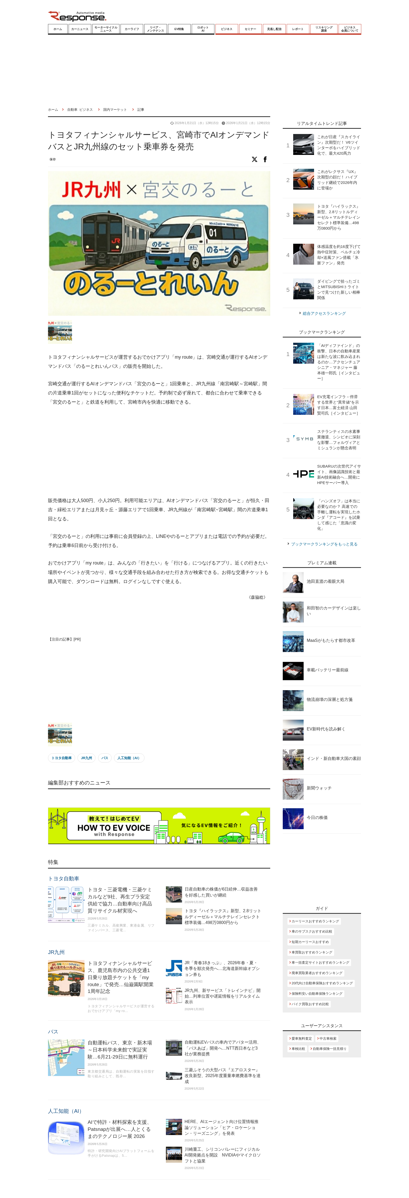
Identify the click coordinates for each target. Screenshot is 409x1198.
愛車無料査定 (302, 1038)
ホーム (57, 29)
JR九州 (86, 758)
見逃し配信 (274, 29)
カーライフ (132, 29)
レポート (298, 29)
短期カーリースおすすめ (310, 942)
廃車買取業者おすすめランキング (317, 973)
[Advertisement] (159, 451)
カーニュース (79, 29)
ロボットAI (203, 29)
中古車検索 (328, 1038)
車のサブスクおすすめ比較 (312, 931)
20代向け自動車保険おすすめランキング (322, 983)
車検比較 (298, 1049)
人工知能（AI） (129, 758)
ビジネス (226, 29)
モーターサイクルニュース (105, 29)
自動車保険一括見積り (330, 1049)
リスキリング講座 (324, 29)
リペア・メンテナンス (155, 29)
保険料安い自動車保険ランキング (317, 994)
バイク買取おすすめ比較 (310, 1004)
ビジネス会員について (349, 29)
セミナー (250, 29)
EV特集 (179, 29)
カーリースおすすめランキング (315, 921)
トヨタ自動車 (61, 758)
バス (104, 758)
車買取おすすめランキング (312, 952)
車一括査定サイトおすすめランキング (320, 962)
